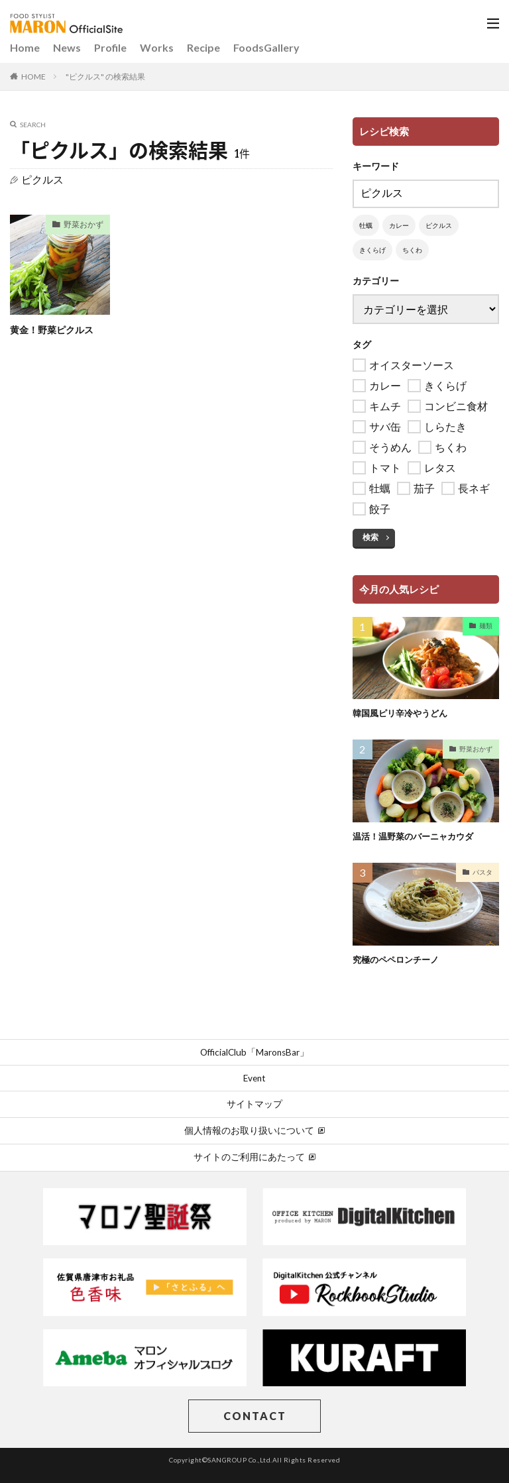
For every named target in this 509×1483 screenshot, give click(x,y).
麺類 (485, 626)
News (67, 47)
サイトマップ (254, 1104)
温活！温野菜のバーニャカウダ (417, 836)
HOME (33, 77)
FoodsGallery (266, 47)
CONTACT (254, 1415)
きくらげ (372, 250)
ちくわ (412, 250)
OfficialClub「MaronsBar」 (254, 1051)
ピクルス (438, 225)
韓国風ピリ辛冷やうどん (404, 712)
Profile (110, 47)
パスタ (482, 871)
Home (25, 47)
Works (157, 47)
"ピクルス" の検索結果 (105, 77)
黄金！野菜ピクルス (57, 329)
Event (254, 1078)
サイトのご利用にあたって (254, 1157)
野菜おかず (80, 225)
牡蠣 (365, 225)
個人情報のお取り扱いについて (254, 1130)
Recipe (203, 47)
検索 (370, 537)
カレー (399, 225)
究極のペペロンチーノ (399, 958)
